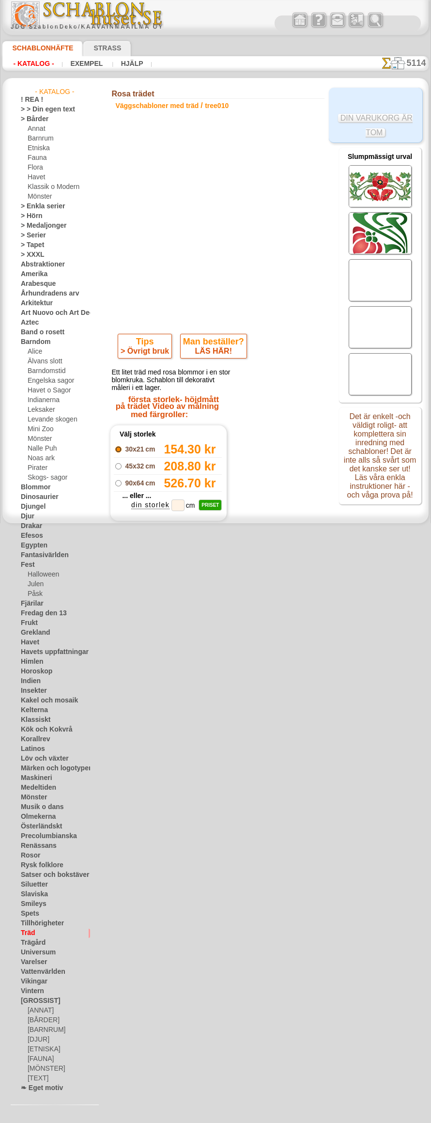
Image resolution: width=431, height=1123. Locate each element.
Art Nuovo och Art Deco (53, 313)
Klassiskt (33, 720)
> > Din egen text (42, 109)
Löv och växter (40, 758)
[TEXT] (37, 1078)
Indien (29, 681)
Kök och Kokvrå (41, 729)
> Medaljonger (39, 225)
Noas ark (40, 458)
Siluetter (32, 884)
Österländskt (38, 826)
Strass (92, 48)
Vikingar (32, 981)
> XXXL (30, 254)
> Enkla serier (38, 206)
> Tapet (30, 245)
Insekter (32, 690)
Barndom (33, 342)
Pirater (37, 468)
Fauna (36, 158)
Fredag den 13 (39, 613)
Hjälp (119, 63)
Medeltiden (36, 787)
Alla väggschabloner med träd (214, 634)
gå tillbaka (215, 613)
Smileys (31, 904)
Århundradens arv (45, 293)
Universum (35, 952)
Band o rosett (39, 332)
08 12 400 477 (234, 736)
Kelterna (32, 710)
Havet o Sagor (46, 390)
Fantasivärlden (41, 555)
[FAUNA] (40, 1059)
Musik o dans (39, 807)
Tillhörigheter (38, 923)
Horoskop (34, 671)
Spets (28, 913)
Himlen (30, 661)
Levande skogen (49, 419)
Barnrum (39, 138)
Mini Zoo (39, 429)
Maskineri (34, 778)
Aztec (28, 322)
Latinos (31, 749)
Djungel (31, 506)
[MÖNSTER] (44, 1068)
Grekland (33, 632)
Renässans (35, 846)
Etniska (37, 148)
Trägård (31, 942)
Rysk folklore (38, 865)
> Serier (30, 235)
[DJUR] (37, 1039)
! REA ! (30, 99)
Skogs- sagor (45, 477)
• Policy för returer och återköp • (218, 850)
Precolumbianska (43, 836)
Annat (36, 129)
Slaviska (32, 894)
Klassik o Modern (51, 187)
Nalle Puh (40, 448)
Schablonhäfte (37, 48)
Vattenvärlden (40, 971)
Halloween (41, 574)
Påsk (34, 594)
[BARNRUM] (45, 1030)
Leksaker (39, 410)
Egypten (31, 545)
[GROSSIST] (37, 1001)
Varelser (32, 962)
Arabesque (35, 284)
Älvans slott (44, 361)
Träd (26, 933)
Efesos (29, 535)
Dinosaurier (36, 497)
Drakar (30, 526)
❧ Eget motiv (38, 1088)
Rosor (29, 855)
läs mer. (276, 1115)
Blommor (33, 487)
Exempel (78, 63)
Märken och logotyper (50, 768)
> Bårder (32, 119)
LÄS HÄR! (212, 353)
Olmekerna (35, 816)
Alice (34, 351)
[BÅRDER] (42, 1020)
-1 (179, 613)
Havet (36, 177)
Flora (35, 167)
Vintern (31, 991)
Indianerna (42, 400)
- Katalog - (30, 63)
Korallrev (33, 739)
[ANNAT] (39, 1010)
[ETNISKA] (42, 1049)
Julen (34, 584)
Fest (26, 565)
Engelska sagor (47, 380)
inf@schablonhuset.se (238, 753)
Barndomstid (45, 371)
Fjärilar (30, 603)
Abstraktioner (39, 264)
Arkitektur (34, 303)
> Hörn (29, 216)
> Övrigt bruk (146, 353)
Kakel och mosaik (44, 700)
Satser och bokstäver (49, 875)
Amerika (32, 274)
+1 (251, 613)
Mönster (39, 196)
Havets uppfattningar (49, 652)
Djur (26, 516)
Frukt (28, 623)
